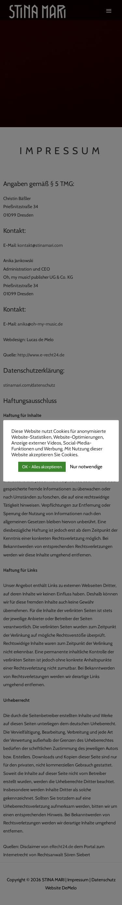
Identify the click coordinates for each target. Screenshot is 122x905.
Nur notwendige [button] (86, 467)
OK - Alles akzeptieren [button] (42, 466)
